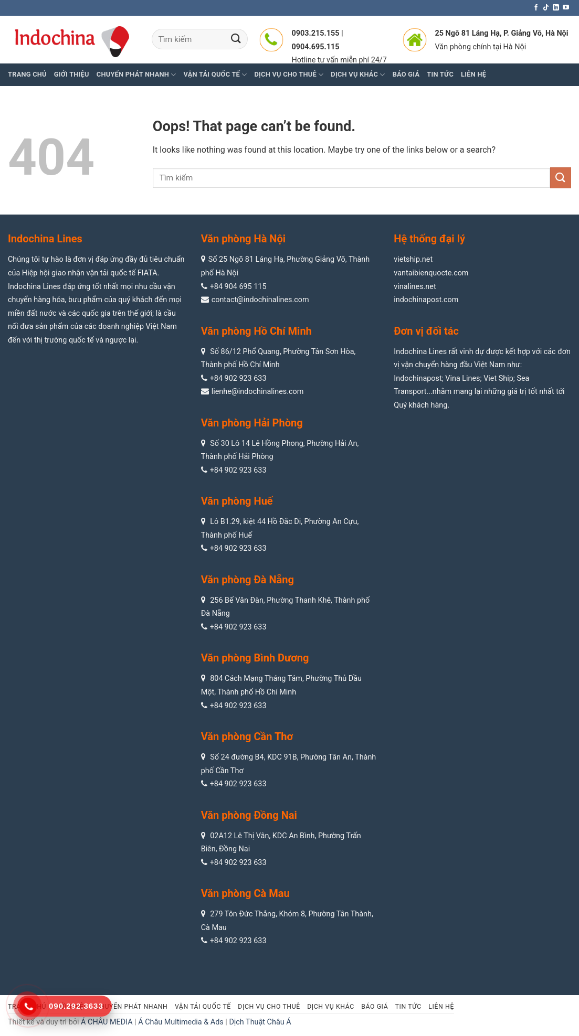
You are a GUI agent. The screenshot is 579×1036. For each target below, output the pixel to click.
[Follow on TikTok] (546, 8)
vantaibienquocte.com (431, 273)
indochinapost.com (426, 299)
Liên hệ (441, 1006)
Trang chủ (27, 74)
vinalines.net (415, 286)
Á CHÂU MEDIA (107, 1022)
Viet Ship (498, 378)
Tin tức (408, 1006)
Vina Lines (462, 378)
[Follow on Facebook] (536, 8)
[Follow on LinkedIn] (556, 8)
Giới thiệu (71, 74)
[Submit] (236, 39)
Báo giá (374, 1006)
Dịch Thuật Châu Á (260, 1022)
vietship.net (413, 259)
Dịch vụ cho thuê (269, 1006)
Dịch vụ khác (330, 1006)
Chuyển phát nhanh (136, 75)
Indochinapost (417, 378)
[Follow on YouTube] (566, 8)
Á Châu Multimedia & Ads (181, 1022)
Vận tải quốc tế (203, 1006)
